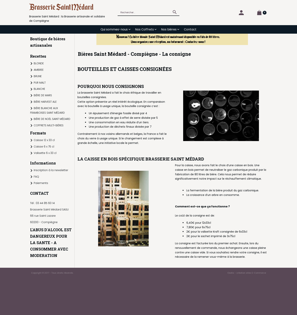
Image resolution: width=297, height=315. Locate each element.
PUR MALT (40, 83)
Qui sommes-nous (114, 29)
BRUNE (38, 76)
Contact (190, 29)
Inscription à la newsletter (51, 170)
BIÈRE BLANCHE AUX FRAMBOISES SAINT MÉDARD (47, 110)
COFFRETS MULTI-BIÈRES (48, 125)
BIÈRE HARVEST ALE (45, 102)
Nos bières (169, 29)
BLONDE (39, 63)
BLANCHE (39, 89)
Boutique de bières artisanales (47, 42)
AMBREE (39, 70)
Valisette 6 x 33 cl (45, 153)
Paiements (41, 183)
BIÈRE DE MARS (43, 95)
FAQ (36, 176)
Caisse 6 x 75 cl (44, 146)
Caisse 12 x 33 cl (44, 140)
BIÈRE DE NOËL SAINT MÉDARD (52, 119)
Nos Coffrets (144, 29)
